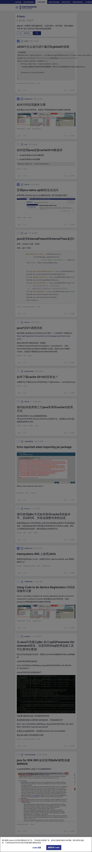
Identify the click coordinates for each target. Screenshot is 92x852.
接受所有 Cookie (53, 849)
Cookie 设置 (37, 849)
